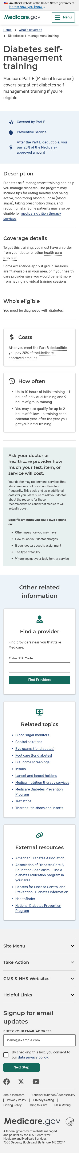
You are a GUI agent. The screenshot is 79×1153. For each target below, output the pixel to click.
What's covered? (30, 30)
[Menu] (63, 18)
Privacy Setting (43, 1100)
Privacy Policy (16, 1100)
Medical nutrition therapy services (42, 783)
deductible (50, 142)
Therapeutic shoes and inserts (39, 808)
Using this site (38, 1105)
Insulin (20, 769)
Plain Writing (62, 1105)
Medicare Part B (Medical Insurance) (38, 78)
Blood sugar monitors (32, 735)
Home (7, 30)
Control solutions (28, 742)
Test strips (23, 801)
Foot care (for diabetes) (33, 755)
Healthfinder (25, 899)
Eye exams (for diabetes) (34, 749)
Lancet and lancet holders (36, 776)
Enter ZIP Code (21, 658)
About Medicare (13, 1095)
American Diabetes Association (39, 858)
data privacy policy (33, 1057)
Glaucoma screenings (32, 762)
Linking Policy (12, 1105)
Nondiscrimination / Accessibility (53, 1095)
